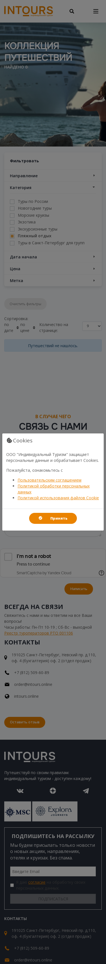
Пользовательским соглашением (49, 480)
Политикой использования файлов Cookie (58, 497)
